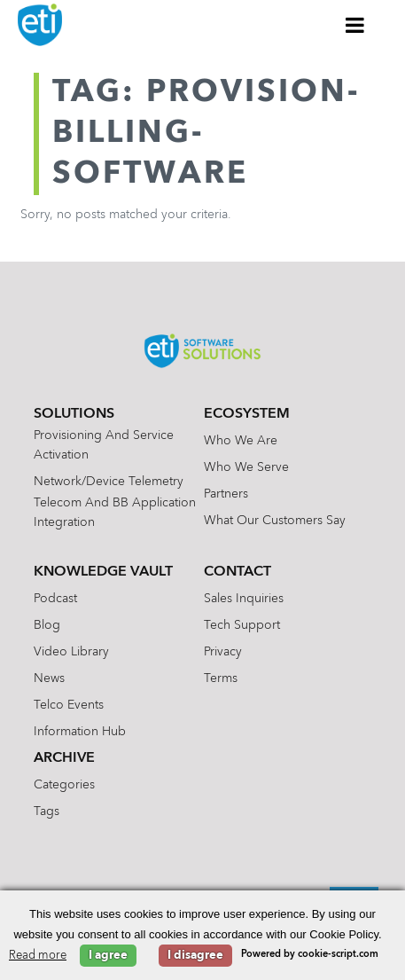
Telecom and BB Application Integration (115, 513)
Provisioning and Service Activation (104, 445)
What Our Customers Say (275, 520)
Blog (47, 625)
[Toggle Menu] (355, 25)
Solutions (74, 414)
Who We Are (240, 441)
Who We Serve (246, 467)
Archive (64, 758)
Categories (64, 785)
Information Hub (80, 731)
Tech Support (242, 625)
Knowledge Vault (103, 572)
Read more (37, 955)
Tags (46, 811)
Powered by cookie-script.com (309, 955)
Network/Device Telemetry (108, 481)
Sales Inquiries (244, 598)
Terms (221, 678)
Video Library (71, 652)
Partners (226, 494)
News (49, 678)
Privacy (223, 652)
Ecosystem (247, 414)
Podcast (55, 598)
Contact (237, 572)
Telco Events (69, 705)
